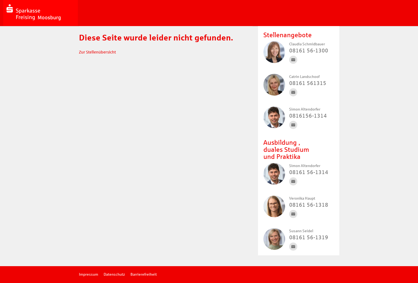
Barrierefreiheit (143, 274)
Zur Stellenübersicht (97, 52)
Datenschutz (114, 274)
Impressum (88, 274)
